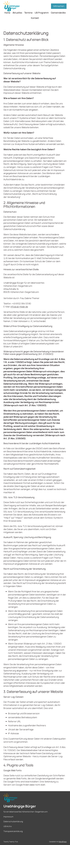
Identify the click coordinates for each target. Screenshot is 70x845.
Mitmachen (58, 6)
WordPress (63, 842)
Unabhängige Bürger (19, 806)
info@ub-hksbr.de (19, 306)
